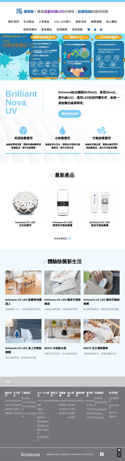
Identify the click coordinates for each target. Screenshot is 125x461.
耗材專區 (71, 417)
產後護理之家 (43, 426)
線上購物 (111, 21)
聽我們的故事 (70, 113)
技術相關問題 (114, 399)
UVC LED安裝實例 (29, 415)
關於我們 (13, 21)
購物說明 (98, 398)
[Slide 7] (73, 77)
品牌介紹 (9, 405)
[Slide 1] (47, 77)
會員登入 (90, 405)
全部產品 (71, 401)
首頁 (7, 381)
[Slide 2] (51, 77)
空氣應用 (17, 413)
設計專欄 (63, 409)
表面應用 (17, 405)
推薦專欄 (96, 21)
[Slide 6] (69, 77)
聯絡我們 (113, 416)
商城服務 (62, 29)
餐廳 (39, 405)
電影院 (40, 409)
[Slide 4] (60, 77)
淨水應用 (71, 409)
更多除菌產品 (62, 238)
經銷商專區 (30, 29)
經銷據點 (9, 413)
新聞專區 (63, 405)
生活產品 (28, 21)
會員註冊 (90, 401)
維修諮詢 (113, 412)
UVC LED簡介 (62, 21)
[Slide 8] (78, 77)
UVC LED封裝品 (29, 402)
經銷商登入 (81, 401)
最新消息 (81, 21)
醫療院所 (41, 417)
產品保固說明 (100, 409)
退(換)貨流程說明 (101, 403)
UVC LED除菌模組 (29, 407)
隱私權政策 (99, 418)
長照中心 (41, 413)
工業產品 (44, 21)
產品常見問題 (114, 406)
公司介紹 (9, 401)
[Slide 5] (65, 77)
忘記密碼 (90, 409)
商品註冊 (90, 413)
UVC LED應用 (43, 401)
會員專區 (46, 29)
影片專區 (63, 413)
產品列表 (17, 401)
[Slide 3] (56, 77)
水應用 (16, 409)
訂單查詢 (90, 417)
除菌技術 (9, 409)
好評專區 (63, 401)
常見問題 (77, 29)
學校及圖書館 (43, 422)
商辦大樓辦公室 (43, 431)
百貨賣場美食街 (43, 438)
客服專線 (98, 414)
